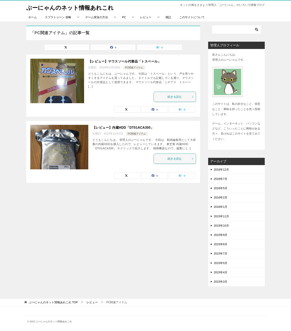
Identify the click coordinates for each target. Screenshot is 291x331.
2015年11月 (221, 216)
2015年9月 (220, 235)
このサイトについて (192, 17)
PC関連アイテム (134, 67)
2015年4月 (220, 272)
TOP (53, 302)
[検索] (236, 29)
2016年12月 (221, 169)
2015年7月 (220, 253)
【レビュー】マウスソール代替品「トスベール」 (124, 61)
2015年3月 (220, 281)
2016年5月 (220, 188)
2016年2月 (220, 197)
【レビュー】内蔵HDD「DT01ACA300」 (123, 127)
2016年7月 (220, 178)
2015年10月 (221, 225)
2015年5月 (220, 263)
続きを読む (181, 96)
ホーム (32, 17)
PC (124, 17)
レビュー (145, 17)
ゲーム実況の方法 (96, 17)
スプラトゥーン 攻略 (58, 17)
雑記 (168, 17)
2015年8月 (220, 244)
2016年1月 (220, 206)
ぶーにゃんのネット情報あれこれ (73, 7)
